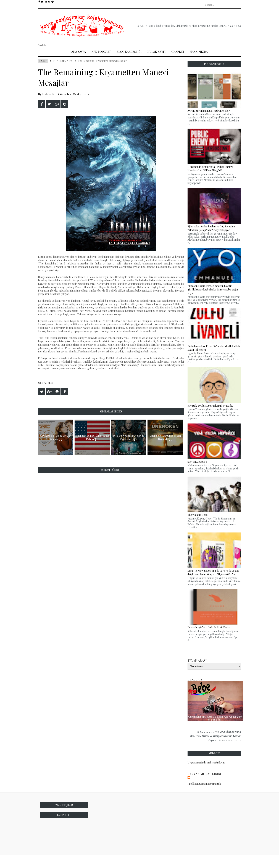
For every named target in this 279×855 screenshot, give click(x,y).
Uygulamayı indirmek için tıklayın (206, 762)
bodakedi (48, 94)
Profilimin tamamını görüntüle (204, 783)
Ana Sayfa (78, 51)
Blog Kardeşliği (129, 51)
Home (43, 61)
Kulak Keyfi (156, 51)
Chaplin (177, 51)
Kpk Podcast (101, 51)
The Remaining (63, 61)
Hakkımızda (199, 51)
